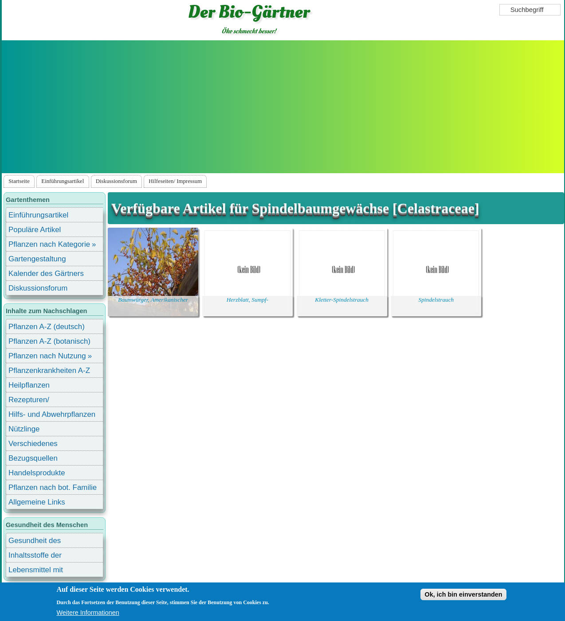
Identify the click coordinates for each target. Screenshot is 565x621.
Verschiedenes (33, 443)
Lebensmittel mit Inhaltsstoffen (35, 571)
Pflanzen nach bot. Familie (52, 487)
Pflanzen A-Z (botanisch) (49, 341)
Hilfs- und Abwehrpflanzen (51, 414)
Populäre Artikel (34, 229)
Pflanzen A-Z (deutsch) (46, 326)
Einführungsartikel (62, 181)
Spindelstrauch (436, 299)
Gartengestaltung (37, 259)
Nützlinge (23, 429)
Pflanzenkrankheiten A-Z (49, 370)
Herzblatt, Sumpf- (247, 299)
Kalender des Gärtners (46, 273)
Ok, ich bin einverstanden (463, 594)
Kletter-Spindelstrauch (342, 299)
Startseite (19, 181)
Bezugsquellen (33, 458)
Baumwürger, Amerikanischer (153, 299)
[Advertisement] (283, 107)
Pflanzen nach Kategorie (49, 244)
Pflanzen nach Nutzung (47, 356)
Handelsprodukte (36, 473)
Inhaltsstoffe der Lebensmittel (35, 556)
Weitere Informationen (87, 612)
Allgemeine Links (36, 502)
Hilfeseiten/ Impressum (175, 181)
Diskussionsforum (116, 181)
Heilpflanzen (29, 385)
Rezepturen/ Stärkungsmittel (34, 401)
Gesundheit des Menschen (34, 541)
